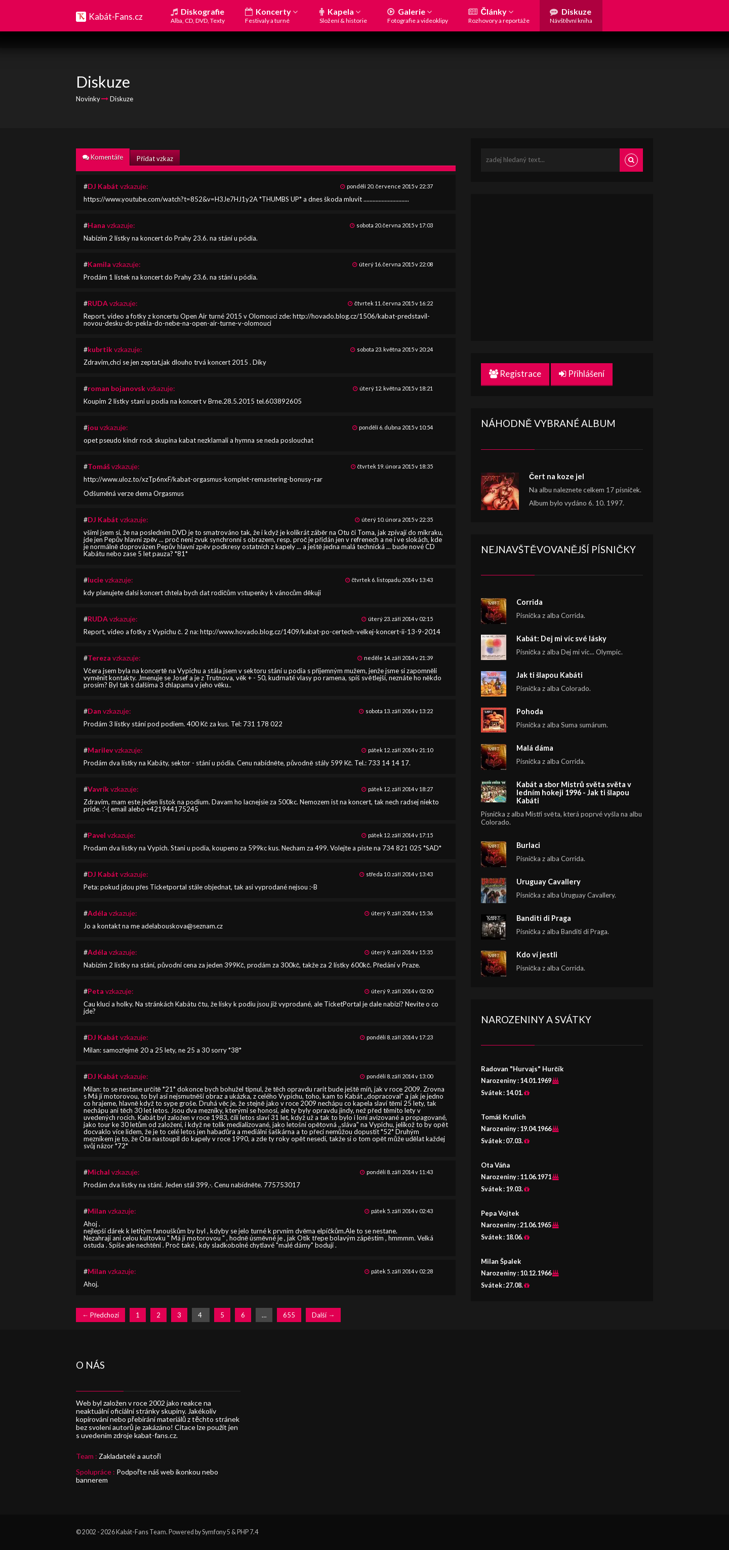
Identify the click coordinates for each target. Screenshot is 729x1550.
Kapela (343, 15)
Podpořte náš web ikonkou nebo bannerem (147, 1475)
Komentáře (103, 157)
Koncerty (271, 15)
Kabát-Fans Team (141, 1532)
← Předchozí (100, 1315)
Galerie (417, 15)
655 (289, 1315)
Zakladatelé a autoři (130, 1456)
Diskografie (198, 15)
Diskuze (571, 15)
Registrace (515, 373)
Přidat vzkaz (155, 158)
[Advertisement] (562, 267)
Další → (323, 1315)
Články (499, 15)
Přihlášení (581, 373)
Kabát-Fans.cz (116, 16)
